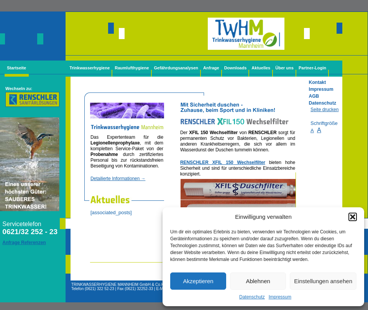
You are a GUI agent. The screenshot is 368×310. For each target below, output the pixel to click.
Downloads (235, 68)
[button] (352, 217)
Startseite (16, 68)
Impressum (280, 297)
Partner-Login (312, 68)
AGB (314, 96)
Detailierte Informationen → (117, 178)
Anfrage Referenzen (24, 242)
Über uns (284, 68)
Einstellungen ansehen (323, 281)
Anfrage (211, 68)
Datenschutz (252, 297)
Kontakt (317, 82)
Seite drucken (324, 109)
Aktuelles (260, 68)
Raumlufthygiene (132, 68)
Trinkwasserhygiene (89, 68)
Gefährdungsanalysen (176, 68)
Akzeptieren (198, 281)
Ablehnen (258, 281)
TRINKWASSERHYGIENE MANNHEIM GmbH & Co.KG (119, 284)
